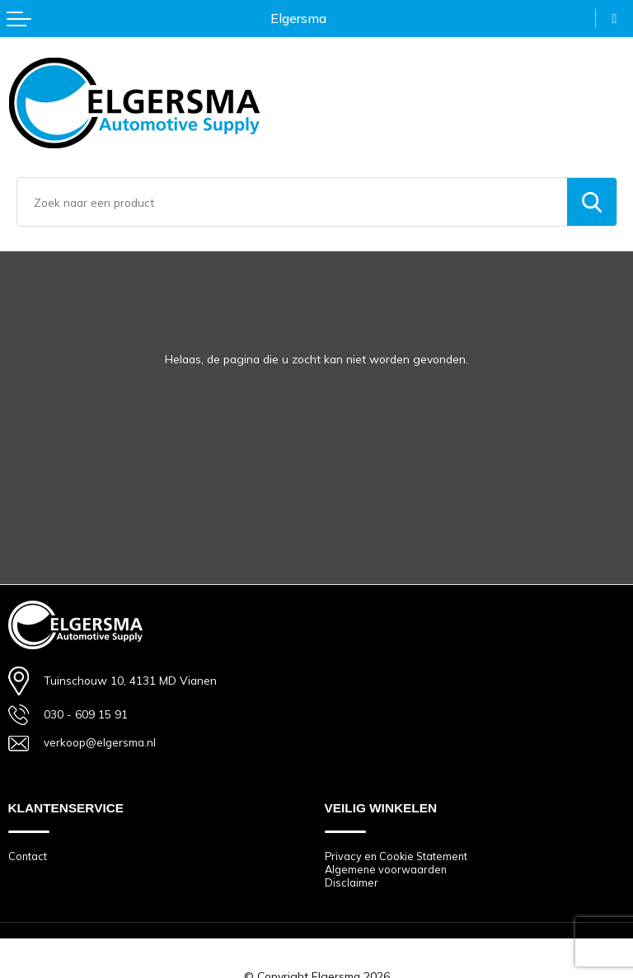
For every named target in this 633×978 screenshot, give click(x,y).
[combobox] (292, 202)
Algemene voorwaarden (387, 869)
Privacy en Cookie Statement (398, 856)
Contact (28, 856)
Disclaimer (351, 883)
